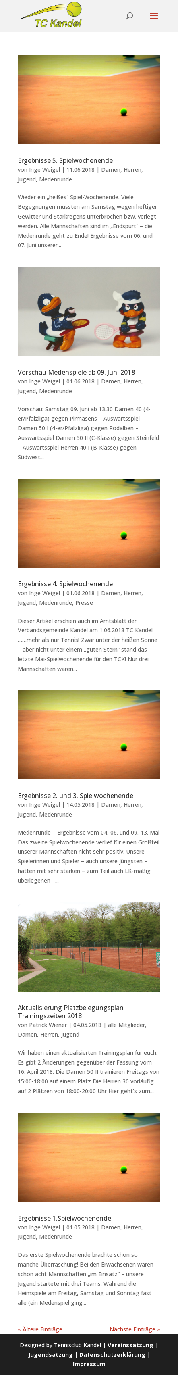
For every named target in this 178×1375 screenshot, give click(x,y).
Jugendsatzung (50, 1354)
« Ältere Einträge (40, 1329)
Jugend (27, 179)
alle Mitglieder (126, 1025)
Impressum (89, 1364)
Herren (132, 169)
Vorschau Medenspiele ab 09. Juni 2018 (76, 372)
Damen (110, 169)
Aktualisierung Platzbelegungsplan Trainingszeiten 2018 (71, 1012)
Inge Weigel (44, 169)
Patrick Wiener (48, 1025)
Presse (84, 602)
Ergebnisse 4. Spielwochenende (65, 583)
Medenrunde (55, 179)
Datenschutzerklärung (112, 1354)
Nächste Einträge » (135, 1329)
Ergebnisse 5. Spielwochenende (65, 160)
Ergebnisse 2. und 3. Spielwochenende (75, 795)
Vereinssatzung (130, 1345)
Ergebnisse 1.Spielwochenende (64, 1218)
